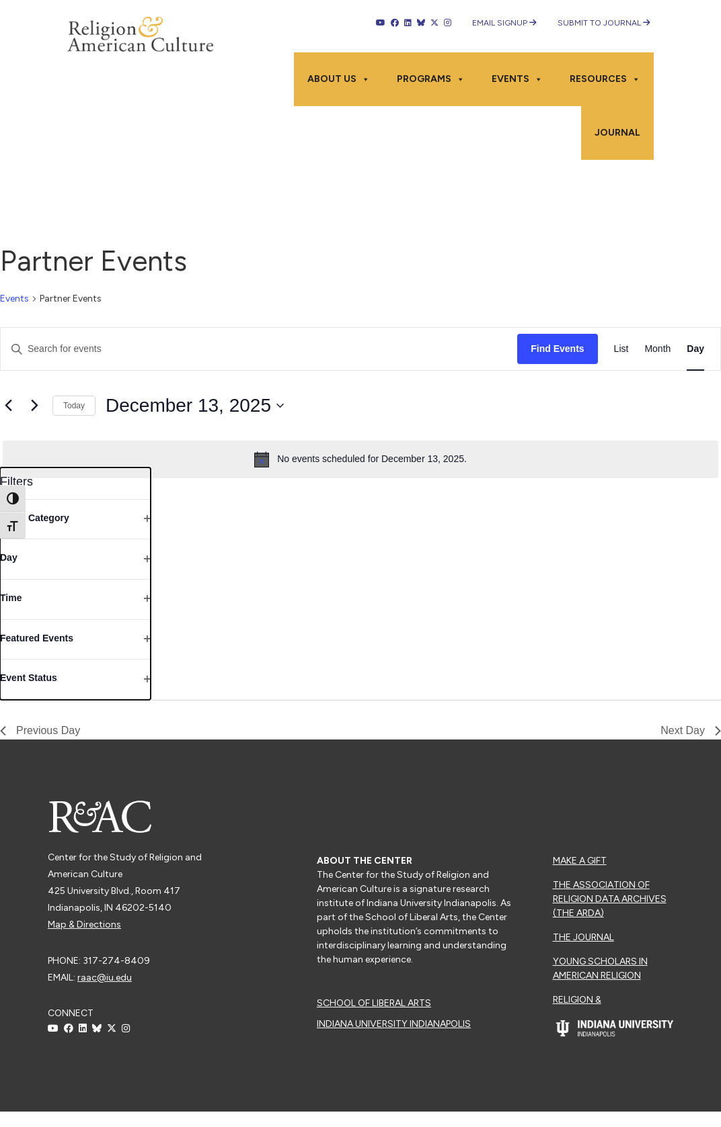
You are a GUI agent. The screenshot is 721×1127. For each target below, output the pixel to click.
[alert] (360, 459)
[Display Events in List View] (621, 349)
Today (74, 405)
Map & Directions (84, 924)
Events (517, 79)
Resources (605, 79)
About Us (338, 79)
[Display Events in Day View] (695, 349)
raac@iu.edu (104, 977)
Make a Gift (580, 860)
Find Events (557, 348)
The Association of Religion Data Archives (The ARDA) (610, 899)
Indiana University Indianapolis (394, 1024)
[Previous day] (8, 406)
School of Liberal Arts (374, 1003)
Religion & (577, 999)
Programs (431, 79)
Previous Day (40, 730)
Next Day (690, 730)
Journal (617, 132)
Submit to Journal (604, 23)
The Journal (583, 937)
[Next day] (34, 406)
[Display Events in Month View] (657, 349)
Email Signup (504, 23)
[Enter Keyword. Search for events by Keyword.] (259, 349)
